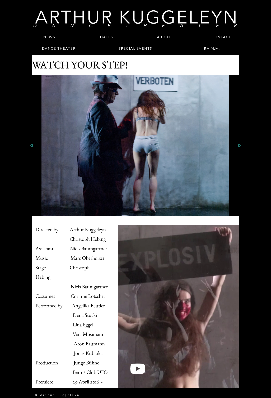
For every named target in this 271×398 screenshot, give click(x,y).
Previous (32, 145)
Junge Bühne (87, 362)
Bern (58, 372)
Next (239, 145)
